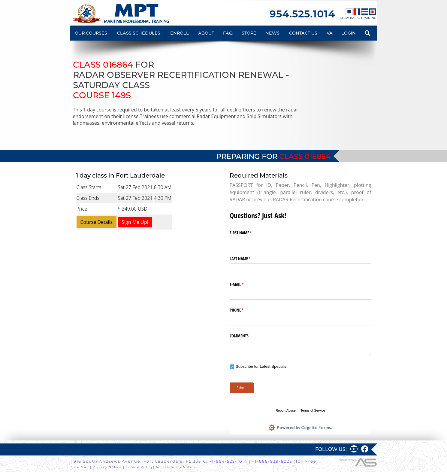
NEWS (272, 33)
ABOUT (206, 33)
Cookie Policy (139, 467)
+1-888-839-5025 (272, 461)
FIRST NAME (248, 233)
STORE (249, 33)
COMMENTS (239, 336)
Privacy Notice (107, 467)
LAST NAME (247, 259)
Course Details (96, 222)
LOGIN (348, 33)
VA (330, 33)
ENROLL (179, 33)
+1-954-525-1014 (228, 461)
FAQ (228, 33)
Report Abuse (286, 410)
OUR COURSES (91, 33)
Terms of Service (313, 410)
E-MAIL (244, 285)
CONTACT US (303, 33)
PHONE (244, 310)
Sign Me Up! (135, 222)
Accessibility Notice (176, 467)
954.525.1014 (302, 14)
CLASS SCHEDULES (138, 33)
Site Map (80, 467)
